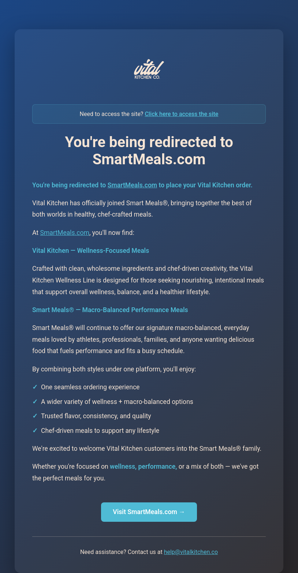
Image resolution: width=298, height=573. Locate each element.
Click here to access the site (181, 114)
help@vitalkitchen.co (191, 551)
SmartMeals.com (132, 185)
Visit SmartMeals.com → (149, 512)
